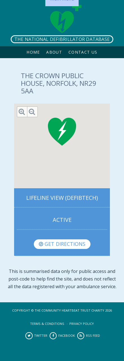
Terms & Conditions (47, 323)
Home (33, 52)
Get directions (62, 243)
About (54, 52)
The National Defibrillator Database (62, 39)
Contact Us (83, 52)
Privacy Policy (81, 323)
